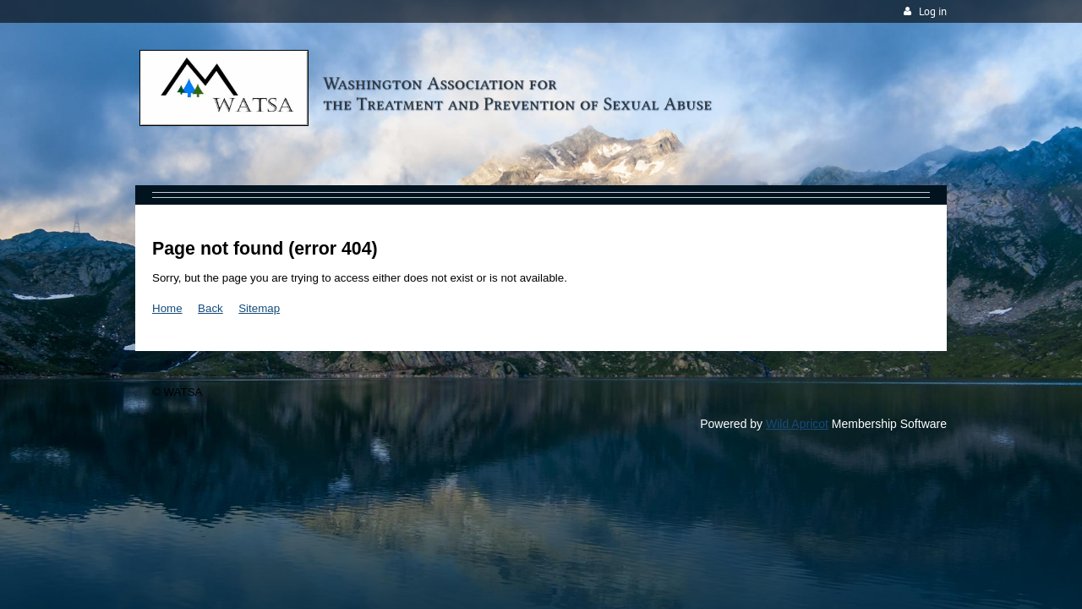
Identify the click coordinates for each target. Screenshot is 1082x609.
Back (210, 308)
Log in (933, 11)
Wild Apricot (797, 424)
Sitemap (259, 308)
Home (167, 308)
